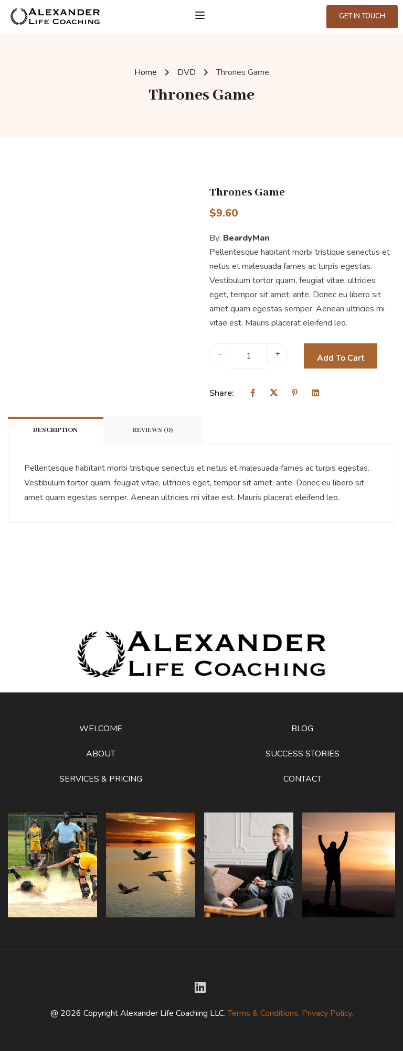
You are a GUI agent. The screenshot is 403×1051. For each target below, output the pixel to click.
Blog (302, 728)
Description (55, 430)
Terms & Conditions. (264, 1013)
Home (145, 72)
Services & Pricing (100, 779)
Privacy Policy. (327, 1013)
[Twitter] (200, 987)
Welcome (100, 728)
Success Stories (303, 754)
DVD (186, 72)
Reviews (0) (153, 430)
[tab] (56, 430)
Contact (302, 779)
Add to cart (340, 358)
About (100, 754)
